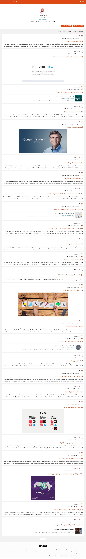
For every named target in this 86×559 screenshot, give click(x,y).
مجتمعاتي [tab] (64, 31)
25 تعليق (64, 373)
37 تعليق (70, 272)
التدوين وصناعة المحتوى (76, 38)
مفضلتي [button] (59, 31)
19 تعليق (68, 53)
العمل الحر (78, 53)
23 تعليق (64, 190)
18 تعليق (67, 388)
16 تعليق (64, 323)
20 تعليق (68, 89)
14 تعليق (68, 225)
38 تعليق (64, 108)
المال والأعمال (77, 388)
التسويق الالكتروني (77, 256)
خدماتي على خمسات (66, 25)
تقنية (79, 272)
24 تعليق (66, 256)
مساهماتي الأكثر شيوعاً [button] (78, 31)
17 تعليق (68, 358)
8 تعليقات (68, 440)
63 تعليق (64, 38)
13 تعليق (64, 522)
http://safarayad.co (43, 19)
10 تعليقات (63, 471)
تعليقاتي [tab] (69, 31)
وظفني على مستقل (78, 25)
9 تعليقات (64, 206)
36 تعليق (64, 241)
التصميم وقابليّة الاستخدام (76, 471)
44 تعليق (64, 124)
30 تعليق (64, 175)
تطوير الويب (78, 338)
